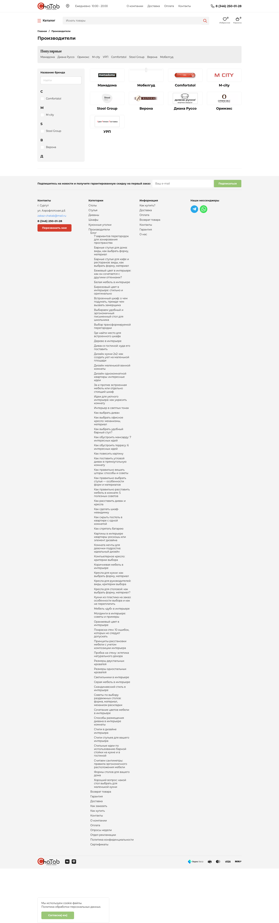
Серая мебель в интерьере (112, 723)
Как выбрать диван (107, 430)
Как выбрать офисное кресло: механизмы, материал (108, 439)
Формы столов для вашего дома (112, 822)
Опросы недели (101, 883)
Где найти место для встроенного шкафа (107, 345)
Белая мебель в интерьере (112, 288)
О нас (143, 236)
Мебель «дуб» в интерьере (112, 643)
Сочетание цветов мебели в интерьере (111, 754)
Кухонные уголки (100, 226)
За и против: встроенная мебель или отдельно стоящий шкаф (110, 404)
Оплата (169, 6)
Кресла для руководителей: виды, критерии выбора (112, 615)
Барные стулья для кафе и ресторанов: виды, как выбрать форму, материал (111, 267)
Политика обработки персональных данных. (71, 906)
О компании (135, 6)
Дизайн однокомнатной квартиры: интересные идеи (110, 391)
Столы (93, 205)
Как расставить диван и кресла (110, 528)
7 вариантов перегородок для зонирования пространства (111, 242)
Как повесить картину (109, 475)
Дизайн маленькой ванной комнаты (112, 381)
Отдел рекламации (103, 888)
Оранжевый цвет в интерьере (106, 659)
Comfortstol (118, 57)
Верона (152, 57)
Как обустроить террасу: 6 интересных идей (111, 467)
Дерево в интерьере (108, 352)
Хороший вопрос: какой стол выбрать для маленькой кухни (110, 833)
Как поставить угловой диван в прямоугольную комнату (110, 483)
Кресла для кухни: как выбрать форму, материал (111, 606)
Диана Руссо (66, 57)
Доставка (154, 6)
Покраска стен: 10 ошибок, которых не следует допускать (111, 670)
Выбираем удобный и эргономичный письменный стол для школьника (109, 324)
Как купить (97, 862)
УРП (105, 57)
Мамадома (47, 57)
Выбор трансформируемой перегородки (112, 336)
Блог (93, 235)
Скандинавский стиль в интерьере (110, 729)
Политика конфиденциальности (112, 893)
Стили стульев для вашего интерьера (111, 785)
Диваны (94, 216)
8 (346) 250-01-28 (229, 6)
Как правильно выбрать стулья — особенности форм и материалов (110, 505)
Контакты (184, 6)
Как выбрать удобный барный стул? (108, 450)
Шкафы (93, 221)
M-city (96, 57)
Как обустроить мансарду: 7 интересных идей (112, 459)
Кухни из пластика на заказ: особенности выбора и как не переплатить (112, 634)
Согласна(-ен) (57, 915)
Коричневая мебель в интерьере (108, 597)
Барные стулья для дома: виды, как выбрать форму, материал (111, 255)
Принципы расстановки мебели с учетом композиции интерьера (110, 682)
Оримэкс (83, 57)
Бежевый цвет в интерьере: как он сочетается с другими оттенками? (112, 280)
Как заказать (98, 857)
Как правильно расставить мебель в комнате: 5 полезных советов (112, 517)
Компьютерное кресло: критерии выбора (109, 588)
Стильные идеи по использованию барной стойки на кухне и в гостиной (110, 797)
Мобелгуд (166, 57)
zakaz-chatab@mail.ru (51, 215)
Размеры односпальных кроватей (110, 710)
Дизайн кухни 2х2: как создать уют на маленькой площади (111, 370)
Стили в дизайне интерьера (105, 776)
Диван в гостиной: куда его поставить (112, 359)
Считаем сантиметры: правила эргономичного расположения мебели (110, 812)
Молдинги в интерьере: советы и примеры (110, 650)
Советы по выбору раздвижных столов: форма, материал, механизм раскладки (108, 742)
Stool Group (136, 57)
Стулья (93, 210)
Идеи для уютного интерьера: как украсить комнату (110, 416)
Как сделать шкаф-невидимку (106, 537)
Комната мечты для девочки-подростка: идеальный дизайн (107, 578)
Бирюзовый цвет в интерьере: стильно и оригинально (108, 297)
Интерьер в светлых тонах (111, 425)
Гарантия (96, 847)
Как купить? (147, 205)
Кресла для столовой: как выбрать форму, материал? (112, 623)
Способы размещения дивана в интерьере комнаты (109, 765)
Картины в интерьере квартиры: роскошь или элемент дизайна (110, 565)
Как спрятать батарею (109, 556)
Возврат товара (100, 842)
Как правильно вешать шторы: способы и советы (111, 494)
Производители (99, 231)
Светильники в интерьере (111, 717)
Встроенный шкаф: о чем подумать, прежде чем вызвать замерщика (111, 310)
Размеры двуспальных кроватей (109, 701)
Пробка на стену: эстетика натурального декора (111, 693)
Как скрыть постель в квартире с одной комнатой (108, 547)
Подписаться (228, 183)
